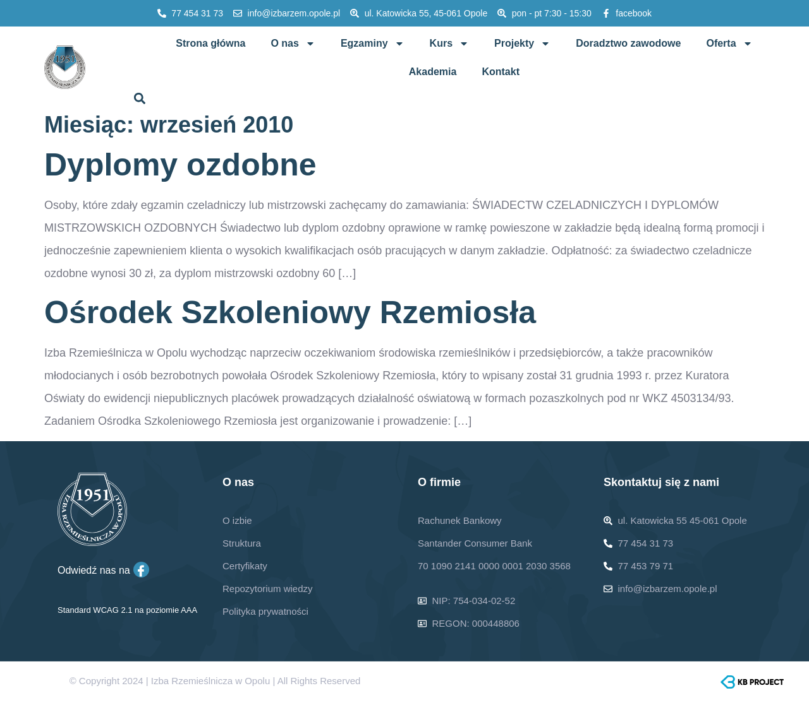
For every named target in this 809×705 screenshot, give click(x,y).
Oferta (729, 43)
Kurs (449, 43)
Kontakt (501, 71)
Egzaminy (372, 43)
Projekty (522, 43)
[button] (140, 98)
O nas (293, 43)
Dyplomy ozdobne (180, 164)
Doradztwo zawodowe (628, 43)
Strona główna (210, 43)
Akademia (433, 71)
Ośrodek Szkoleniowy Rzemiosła (290, 312)
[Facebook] (141, 570)
